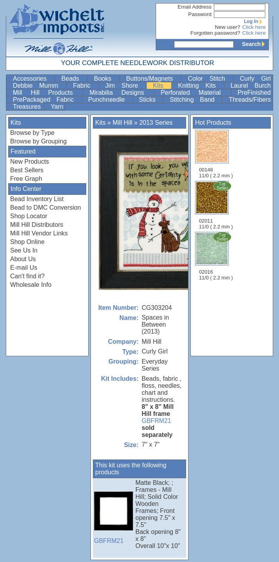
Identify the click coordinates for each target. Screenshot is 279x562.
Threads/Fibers (250, 99)
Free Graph (26, 178)
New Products (29, 161)
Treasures (28, 106)
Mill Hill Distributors (36, 224)
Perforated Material (195, 92)
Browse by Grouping (38, 141)
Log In (255, 21)
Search (255, 44)
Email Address (194, 7)
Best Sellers (26, 170)
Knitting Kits (200, 85)
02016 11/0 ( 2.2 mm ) (216, 256)
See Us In (23, 250)
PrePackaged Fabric (46, 99)
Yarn (57, 106)
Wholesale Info (31, 284)
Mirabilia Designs (120, 92)
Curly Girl (255, 78)
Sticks (150, 99)
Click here (254, 27)
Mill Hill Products (47, 92)
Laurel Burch (251, 85)
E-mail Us (23, 267)
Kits (161, 85)
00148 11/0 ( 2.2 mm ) (216, 154)
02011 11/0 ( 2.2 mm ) (216, 205)
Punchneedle (109, 99)
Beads (73, 78)
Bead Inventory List (37, 199)
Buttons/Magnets (152, 78)
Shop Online (27, 242)
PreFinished (254, 92)
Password (199, 14)
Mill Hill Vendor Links (39, 233)
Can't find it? (27, 276)
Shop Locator (28, 216)
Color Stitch (209, 78)
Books (106, 78)
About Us (23, 259)
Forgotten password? (215, 33)
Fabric (85, 85)
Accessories (33, 78)
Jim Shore (125, 85)
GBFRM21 (156, 420)
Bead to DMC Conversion (45, 207)
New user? (227, 27)
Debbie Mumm (39, 85)
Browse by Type (32, 132)
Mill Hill (122, 122)
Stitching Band (195, 99)
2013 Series (155, 122)
